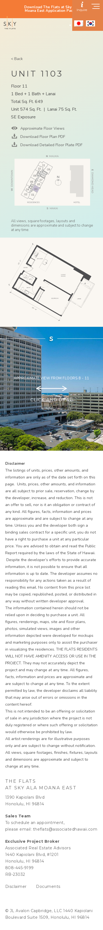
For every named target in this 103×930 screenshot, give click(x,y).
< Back (17, 58)
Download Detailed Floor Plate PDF (50, 145)
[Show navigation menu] (95, 8)
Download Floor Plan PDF (42, 136)
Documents (48, 886)
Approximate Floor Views (42, 128)
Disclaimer (16, 886)
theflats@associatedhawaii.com (65, 829)
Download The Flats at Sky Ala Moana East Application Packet (51, 9)
